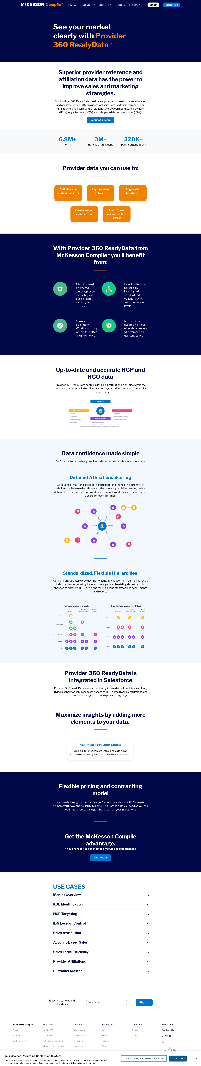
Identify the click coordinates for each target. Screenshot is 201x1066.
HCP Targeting (77, 1041)
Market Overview (78, 1030)
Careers (135, 1036)
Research (105, 1041)
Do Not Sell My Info (20, 1041)
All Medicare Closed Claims (53, 1046)
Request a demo (100, 120)
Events (104, 1046)
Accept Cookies (177, 1058)
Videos (104, 1036)
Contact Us (101, 857)
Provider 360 (48, 1030)
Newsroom (168, 1024)
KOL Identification (79, 1036)
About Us (135, 1030)
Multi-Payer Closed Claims (53, 1041)
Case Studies (107, 1030)
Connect (166, 1036)
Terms (15, 1030)
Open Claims (48, 1036)
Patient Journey (78, 1046)
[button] (100, 895)
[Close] (196, 1058)
